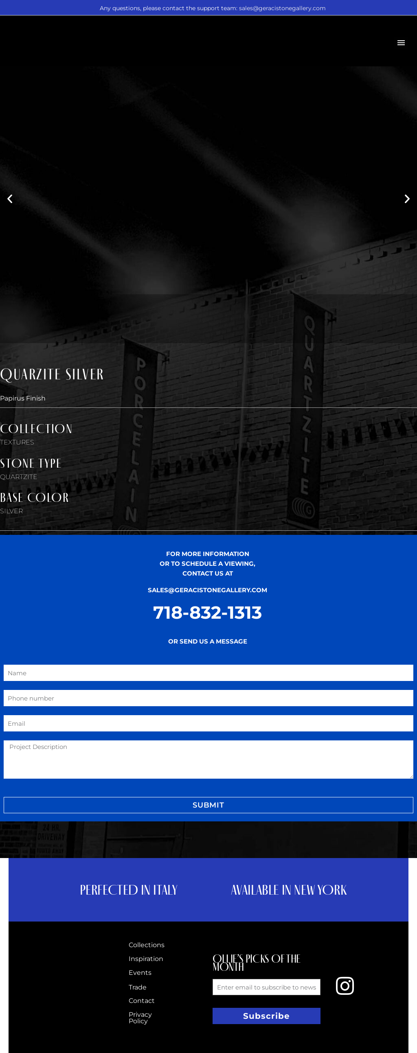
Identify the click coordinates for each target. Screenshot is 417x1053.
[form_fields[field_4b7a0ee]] (208, 698)
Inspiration (146, 959)
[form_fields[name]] (208, 673)
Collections (147, 945)
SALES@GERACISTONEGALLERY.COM (207, 590)
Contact (142, 1001)
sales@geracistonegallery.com (282, 8)
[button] (9, 198)
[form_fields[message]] (208, 759)
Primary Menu (401, 42)
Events (140, 972)
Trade (138, 987)
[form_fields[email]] (208, 723)
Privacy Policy (140, 1018)
